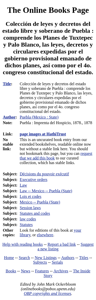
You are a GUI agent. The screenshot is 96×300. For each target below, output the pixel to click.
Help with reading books (22, 244)
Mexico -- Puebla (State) (40, 202)
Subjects (40, 262)
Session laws (30, 208)
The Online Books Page (48, 10)
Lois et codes (30, 196)
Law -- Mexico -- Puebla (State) (46, 191)
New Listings (46, 257)
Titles (83, 257)
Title (7, 84)
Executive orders (33, 179)
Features (42, 271)
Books (11, 271)
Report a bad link (62, 244)
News (25, 271)
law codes (28, 219)
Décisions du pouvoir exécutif (44, 174)
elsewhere (45, 235)
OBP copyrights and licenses (47, 293)
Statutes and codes (35, 213)
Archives (61, 271)
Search (24, 257)
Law (23, 185)
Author (9, 117)
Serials (57, 262)
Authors (67, 257)
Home (9, 257)
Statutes (26, 224)
